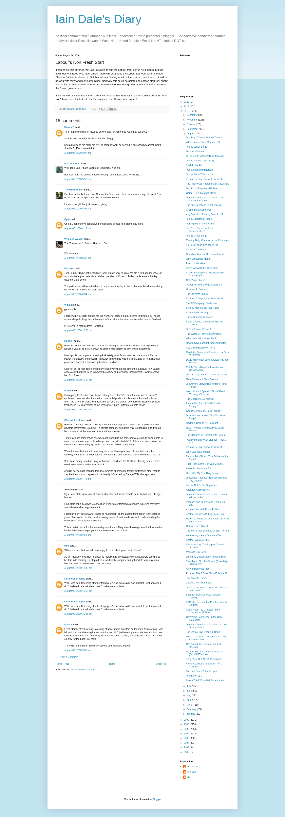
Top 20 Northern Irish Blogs (200, 160)
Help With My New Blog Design (202, 473)
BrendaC (69, 127)
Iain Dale (191, 771)
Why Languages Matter (198, 258)
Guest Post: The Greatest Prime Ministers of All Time (203, 611)
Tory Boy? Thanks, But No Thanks (204, 137)
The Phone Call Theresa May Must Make (207, 183)
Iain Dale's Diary (98, 19)
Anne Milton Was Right (198, 568)
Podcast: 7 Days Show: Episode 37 (204, 298)
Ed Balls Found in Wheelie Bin (202, 245)
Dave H (68, 624)
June (189, 691)
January (191, 713)
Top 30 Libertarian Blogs (199, 219)
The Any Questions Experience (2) (204, 205)
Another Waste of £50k (198, 540)
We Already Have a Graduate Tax (203, 535)
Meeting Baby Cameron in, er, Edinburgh (207, 240)
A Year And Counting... (198, 312)
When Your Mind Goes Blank (201, 338)
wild (66, 545)
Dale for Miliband (195, 151)
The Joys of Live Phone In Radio (203, 632)
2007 (187, 729)
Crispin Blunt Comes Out (199, 209)
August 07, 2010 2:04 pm (77, 409)
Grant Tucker (194, 766)
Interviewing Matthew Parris (200, 347)
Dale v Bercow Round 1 (198, 329)
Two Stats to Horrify (196, 578)
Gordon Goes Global (197, 526)
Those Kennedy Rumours (199, 317)
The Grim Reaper (74, 189)
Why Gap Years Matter (198, 451)
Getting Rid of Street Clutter (200, 223)
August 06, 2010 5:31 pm (77, 258)
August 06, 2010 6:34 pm (77, 294)
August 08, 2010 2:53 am (77, 535)
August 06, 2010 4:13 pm (77, 228)
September (193, 129)
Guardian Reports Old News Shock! (205, 254)
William (68, 304)
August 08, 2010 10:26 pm (78, 614)
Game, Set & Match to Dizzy (201, 193)
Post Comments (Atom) (82, 669)
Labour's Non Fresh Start (199, 582)
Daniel (67, 390)
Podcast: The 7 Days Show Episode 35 (206, 573)
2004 (187, 743)
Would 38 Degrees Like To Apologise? (206, 556)
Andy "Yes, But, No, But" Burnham (204, 659)
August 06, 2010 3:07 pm (77, 153)
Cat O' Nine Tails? (195, 280)
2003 (187, 747)
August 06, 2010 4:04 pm (77, 208)
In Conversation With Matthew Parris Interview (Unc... (205, 274)
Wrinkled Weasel (73, 239)
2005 (187, 738)
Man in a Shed (72, 163)
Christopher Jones (74, 420)
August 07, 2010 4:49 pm (77, 479)
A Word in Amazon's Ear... (199, 468)
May (189, 695)
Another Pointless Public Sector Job (205, 514)
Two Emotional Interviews (199, 170)
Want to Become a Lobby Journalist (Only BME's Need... (204, 653)
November (192, 119)
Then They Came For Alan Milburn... (205, 464)
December (192, 115)
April (189, 700)
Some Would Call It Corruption (202, 268)
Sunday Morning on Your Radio (202, 307)
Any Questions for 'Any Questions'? (204, 214)
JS (188, 777)
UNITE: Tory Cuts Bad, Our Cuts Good (206, 374)
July (189, 686)
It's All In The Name (196, 249)
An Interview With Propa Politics (203, 509)
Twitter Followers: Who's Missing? (204, 284)
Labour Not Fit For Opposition (201, 485)
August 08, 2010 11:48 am (78, 568)
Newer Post (62, 663)
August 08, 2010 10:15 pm (78, 591)
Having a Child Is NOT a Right (202, 423)
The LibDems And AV (197, 294)
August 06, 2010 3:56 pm (77, 179)
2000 (187, 752)
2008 (187, 724)
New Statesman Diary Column (202, 379)
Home (112, 663)
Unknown (69, 268)
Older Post (161, 663)
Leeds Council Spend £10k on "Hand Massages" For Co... (205, 393)
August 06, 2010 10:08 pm (78, 330)
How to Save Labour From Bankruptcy (206, 343)
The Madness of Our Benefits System (205, 435)
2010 (187, 111)
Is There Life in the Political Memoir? (205, 156)
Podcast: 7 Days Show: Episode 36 (204, 447)
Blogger (157, 799)
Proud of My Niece (196, 263)
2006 (187, 733)
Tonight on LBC (194, 675)
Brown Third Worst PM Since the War (205, 680)
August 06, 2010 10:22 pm (78, 380)
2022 (187, 101)
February (192, 709)
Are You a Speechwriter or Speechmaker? (200, 229)
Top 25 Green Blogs (196, 235)
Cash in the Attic (194, 165)
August (191, 133)
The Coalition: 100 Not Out (200, 399)
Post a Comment (69, 657)
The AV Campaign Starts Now (202, 303)
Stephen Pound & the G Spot (201, 671)
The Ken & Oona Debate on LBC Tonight (207, 530)
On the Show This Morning (200, 174)
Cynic (67, 219)
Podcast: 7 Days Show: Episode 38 (204, 179)
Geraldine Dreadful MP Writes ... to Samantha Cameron (204, 199)
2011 (187, 106)
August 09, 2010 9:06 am (77, 650)
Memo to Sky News (196, 552)
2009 (187, 719)
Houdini (68, 341)
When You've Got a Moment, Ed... (204, 142)
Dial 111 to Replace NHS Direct (202, 188)
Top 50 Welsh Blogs (196, 146)
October (191, 124)
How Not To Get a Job (197, 289)
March (190, 704)
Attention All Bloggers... (198, 489)
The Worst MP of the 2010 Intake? (204, 334)
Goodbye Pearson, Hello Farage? (203, 411)
